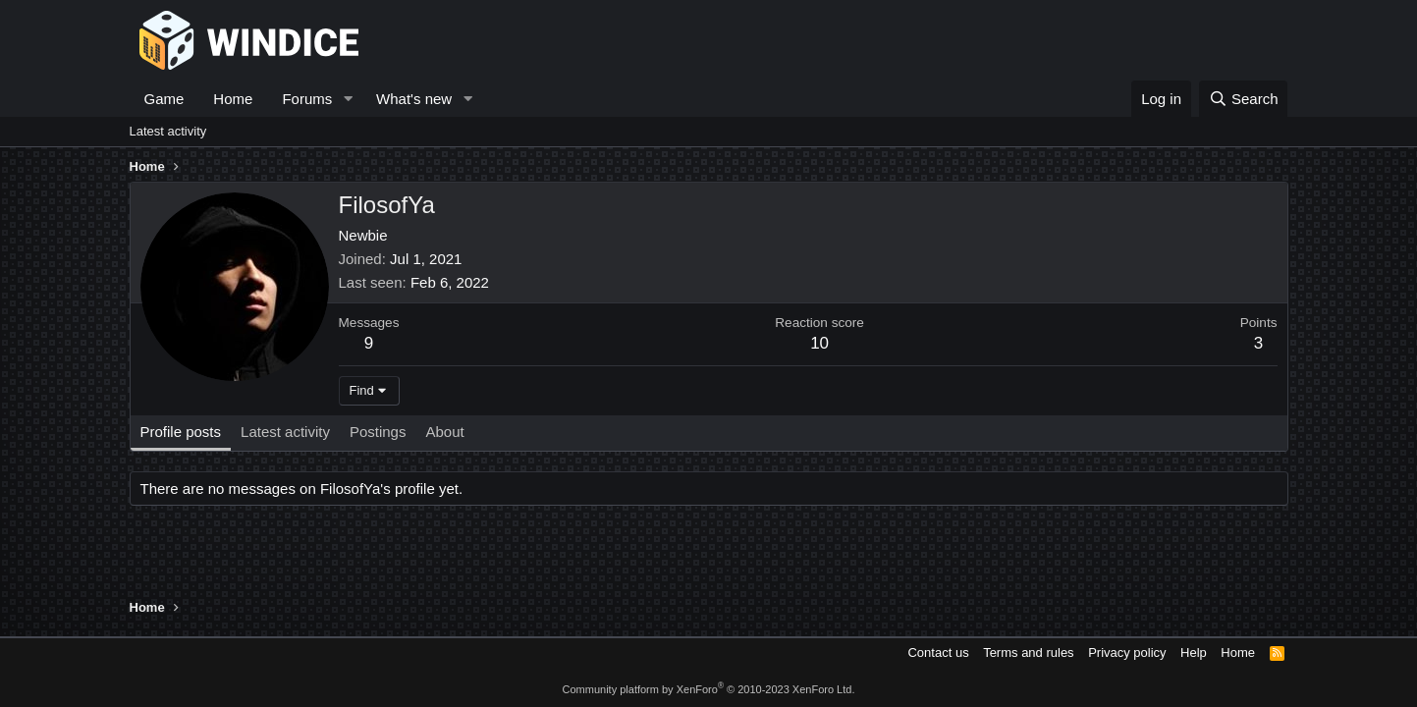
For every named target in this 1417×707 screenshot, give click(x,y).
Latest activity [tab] (285, 431)
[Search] (1243, 99)
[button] (347, 99)
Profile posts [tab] (181, 431)
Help (1193, 652)
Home (232, 98)
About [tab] (444, 431)
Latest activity (168, 131)
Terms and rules (1028, 652)
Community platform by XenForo (709, 689)
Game (164, 98)
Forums (307, 98)
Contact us (937, 652)
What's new (414, 98)
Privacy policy (1127, 652)
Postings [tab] (378, 431)
